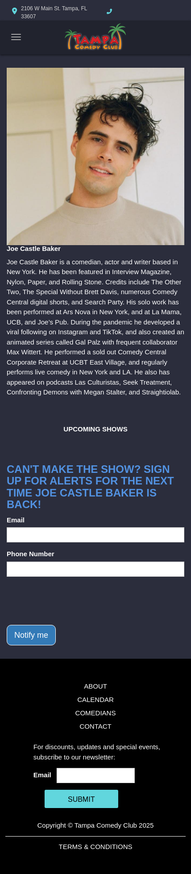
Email (16, 520)
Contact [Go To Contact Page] (95, 726)
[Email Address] (96, 775)
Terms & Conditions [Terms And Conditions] (95, 846)
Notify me (31, 635)
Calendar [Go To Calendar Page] (95, 699)
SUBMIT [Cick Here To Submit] (81, 799)
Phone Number (30, 554)
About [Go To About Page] (95, 686)
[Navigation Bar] (16, 37)
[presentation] (74, 600)
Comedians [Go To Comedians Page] (95, 713)
